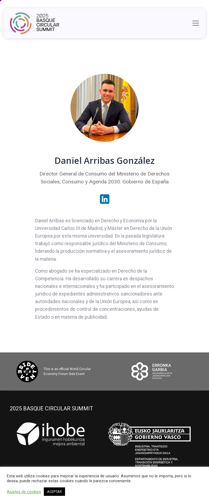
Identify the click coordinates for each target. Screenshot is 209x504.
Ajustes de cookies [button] (24, 491)
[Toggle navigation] (196, 23)
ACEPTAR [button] (54, 492)
